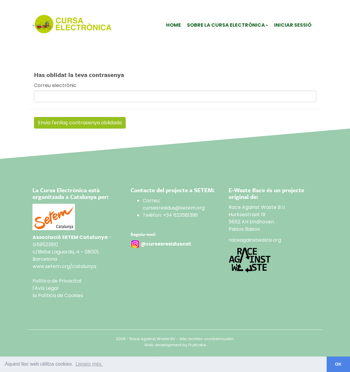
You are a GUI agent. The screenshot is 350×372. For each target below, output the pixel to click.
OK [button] (338, 364)
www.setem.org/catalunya (64, 266)
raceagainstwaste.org (255, 239)
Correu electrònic (55, 85)
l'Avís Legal (45, 288)
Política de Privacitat (57, 280)
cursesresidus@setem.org (174, 207)
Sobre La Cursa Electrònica (227, 25)
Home (173, 25)
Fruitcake (197, 345)
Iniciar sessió (292, 25)
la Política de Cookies (57, 295)
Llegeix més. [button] (89, 364)
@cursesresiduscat (166, 243)
